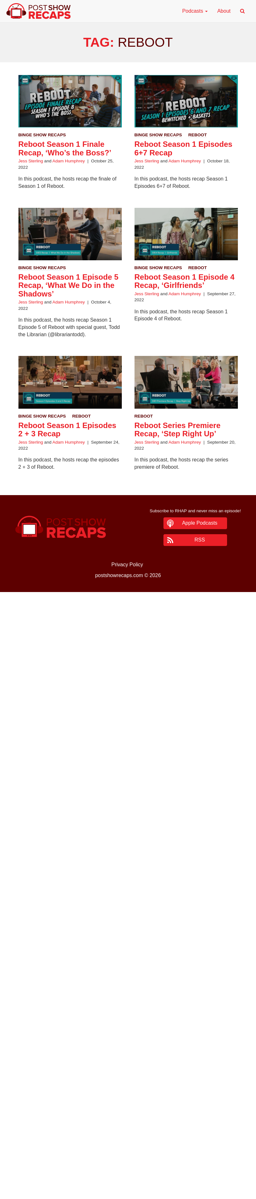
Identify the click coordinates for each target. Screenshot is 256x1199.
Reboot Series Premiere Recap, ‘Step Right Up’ (178, 429)
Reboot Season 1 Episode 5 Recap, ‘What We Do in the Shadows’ (68, 285)
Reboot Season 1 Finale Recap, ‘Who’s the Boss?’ (65, 148)
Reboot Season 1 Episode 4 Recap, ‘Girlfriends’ (185, 281)
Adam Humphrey (68, 161)
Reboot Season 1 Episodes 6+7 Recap (183, 148)
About (224, 11)
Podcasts (195, 11)
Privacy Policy (127, 564)
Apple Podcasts (199, 523)
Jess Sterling (30, 161)
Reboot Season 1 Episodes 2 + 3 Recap (67, 429)
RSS (200, 539)
